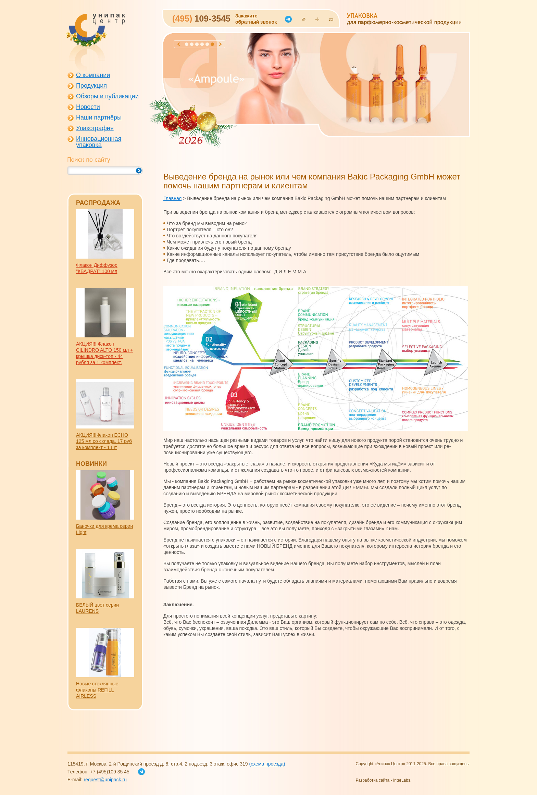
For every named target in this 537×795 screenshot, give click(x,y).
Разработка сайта (373, 780)
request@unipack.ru (105, 779)
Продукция (91, 85)
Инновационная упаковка (98, 141)
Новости (88, 106)
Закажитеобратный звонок (256, 19)
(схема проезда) (267, 764)
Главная (172, 198)
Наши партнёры (99, 117)
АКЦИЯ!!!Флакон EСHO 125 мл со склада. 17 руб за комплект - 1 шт (104, 441)
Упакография (95, 128)
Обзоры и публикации (107, 96)
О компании (93, 75)
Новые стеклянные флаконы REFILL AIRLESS (97, 690)
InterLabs (401, 780)
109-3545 (201, 18)
